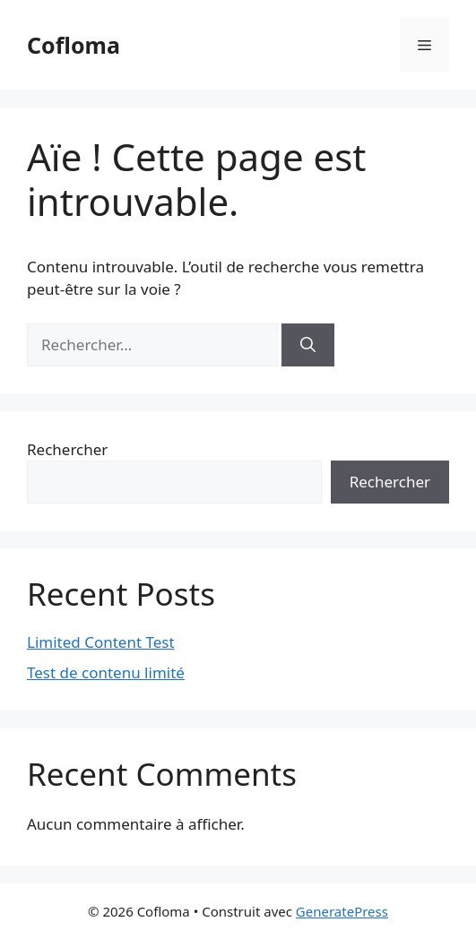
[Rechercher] (307, 344)
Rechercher (67, 449)
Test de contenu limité (106, 672)
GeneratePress (342, 911)
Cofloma (73, 45)
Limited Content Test (101, 642)
